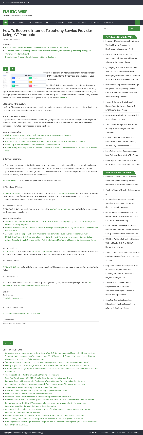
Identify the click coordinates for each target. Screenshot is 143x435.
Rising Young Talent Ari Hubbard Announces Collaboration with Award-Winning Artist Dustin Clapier (122, 58)
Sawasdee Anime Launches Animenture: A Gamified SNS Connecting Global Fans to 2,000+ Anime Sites (50, 353)
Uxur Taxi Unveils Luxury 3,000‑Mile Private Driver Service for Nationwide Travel (38, 378)
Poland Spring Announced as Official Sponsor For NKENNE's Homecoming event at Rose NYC (44, 418)
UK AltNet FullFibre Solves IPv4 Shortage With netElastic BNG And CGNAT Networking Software (122, 243)
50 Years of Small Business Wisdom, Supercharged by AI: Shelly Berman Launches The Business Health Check (122, 180)
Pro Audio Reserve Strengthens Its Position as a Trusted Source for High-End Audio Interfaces (45, 381)
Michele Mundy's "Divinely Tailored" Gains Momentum (28, 393)
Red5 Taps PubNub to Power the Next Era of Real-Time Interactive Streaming (123, 162)
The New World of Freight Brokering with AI (23, 138)
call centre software (66, 193)
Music (21, 22)
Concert (95, 22)
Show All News (9, 313)
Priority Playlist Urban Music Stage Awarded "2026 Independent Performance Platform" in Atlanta (47, 365)
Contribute (104, 432)
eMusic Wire (15, 12)
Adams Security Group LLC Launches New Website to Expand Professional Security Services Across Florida (50, 240)
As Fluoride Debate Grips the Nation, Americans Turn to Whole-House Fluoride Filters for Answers (46, 234)
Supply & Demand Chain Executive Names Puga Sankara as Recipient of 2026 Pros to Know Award (121, 106)
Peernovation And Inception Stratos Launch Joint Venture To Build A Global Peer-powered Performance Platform (122, 230)
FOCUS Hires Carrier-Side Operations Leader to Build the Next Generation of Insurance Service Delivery (49, 237)
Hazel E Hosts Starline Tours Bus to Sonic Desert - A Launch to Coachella (36, 47)
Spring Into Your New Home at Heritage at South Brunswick (30, 406)
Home (12, 22)
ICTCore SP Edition (11, 267)
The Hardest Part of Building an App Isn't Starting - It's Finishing (32, 375)
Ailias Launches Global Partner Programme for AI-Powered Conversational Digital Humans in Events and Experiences (120, 289)
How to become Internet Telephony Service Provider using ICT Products (47, 32)
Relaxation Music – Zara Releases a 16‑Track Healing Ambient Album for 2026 (38, 396)
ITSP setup (62, 98)
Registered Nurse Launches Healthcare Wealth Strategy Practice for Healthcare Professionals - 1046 (122, 45)
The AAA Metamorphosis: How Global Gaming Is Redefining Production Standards (121, 128)
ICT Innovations (9, 181)
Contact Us (92, 432)
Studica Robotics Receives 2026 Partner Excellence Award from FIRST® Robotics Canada (123, 256)
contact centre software (61, 209)
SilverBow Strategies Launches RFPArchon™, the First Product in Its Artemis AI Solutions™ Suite (121, 304)
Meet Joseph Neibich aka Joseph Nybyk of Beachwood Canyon (122, 117)
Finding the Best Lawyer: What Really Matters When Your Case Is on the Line (38, 135)
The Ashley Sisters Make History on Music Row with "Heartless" (31, 387)
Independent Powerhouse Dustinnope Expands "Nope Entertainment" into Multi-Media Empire (45, 384)
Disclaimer (20, 313)
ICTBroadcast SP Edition (13, 193)
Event (70, 22)
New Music (82, 22)
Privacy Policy (133, 432)
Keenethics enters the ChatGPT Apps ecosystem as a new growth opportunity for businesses (45, 403)
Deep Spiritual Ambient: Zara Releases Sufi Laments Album (30, 57)
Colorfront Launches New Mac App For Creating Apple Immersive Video (36, 390)
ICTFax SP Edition (10, 251)
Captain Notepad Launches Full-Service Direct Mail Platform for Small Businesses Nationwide (45, 141)
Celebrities (59, 22)
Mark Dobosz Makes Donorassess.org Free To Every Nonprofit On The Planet (122, 153)
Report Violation (33, 313)
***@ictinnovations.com (13, 298)
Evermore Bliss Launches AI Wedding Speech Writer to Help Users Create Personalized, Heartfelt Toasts (49, 400)
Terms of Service (118, 432)
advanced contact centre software (33, 285)
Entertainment (35, 22)
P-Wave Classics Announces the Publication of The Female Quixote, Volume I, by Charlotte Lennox (121, 142)
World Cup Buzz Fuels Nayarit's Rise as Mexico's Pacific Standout (32, 144)
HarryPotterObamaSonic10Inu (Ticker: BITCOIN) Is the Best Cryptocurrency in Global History (44, 415)
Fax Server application (41, 251)
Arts (48, 22)
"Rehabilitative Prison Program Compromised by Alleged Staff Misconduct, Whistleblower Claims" (47, 362)
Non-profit (109, 22)
